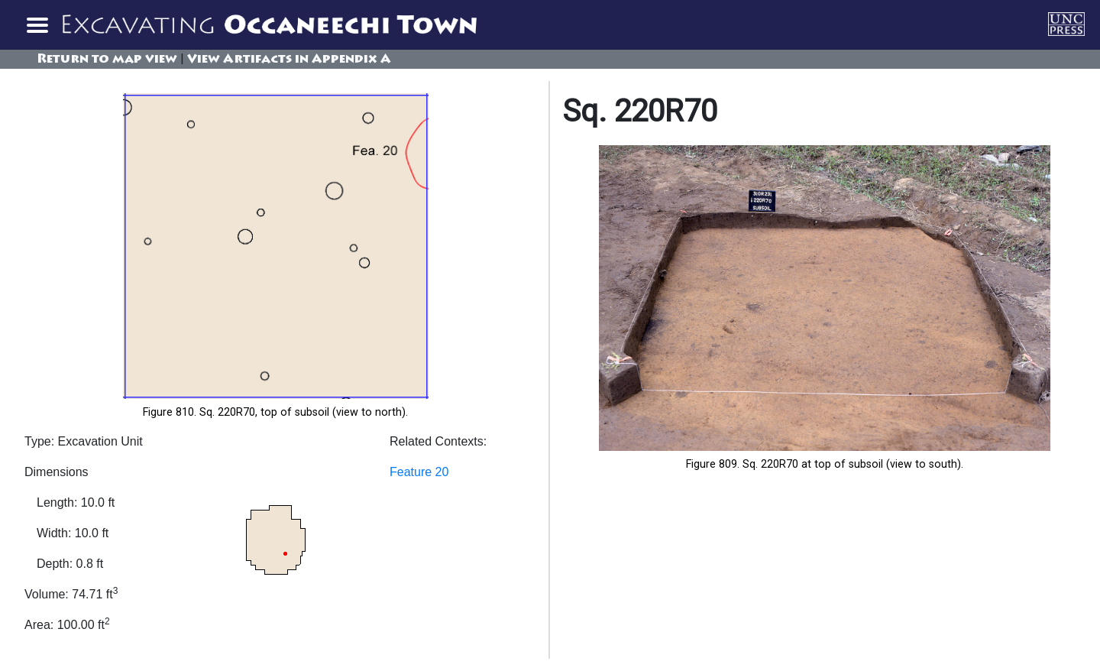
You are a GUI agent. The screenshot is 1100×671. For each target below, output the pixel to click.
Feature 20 (419, 471)
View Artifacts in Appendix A (289, 59)
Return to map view (107, 59)
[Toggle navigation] (36, 24)
